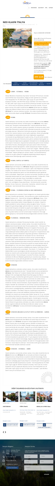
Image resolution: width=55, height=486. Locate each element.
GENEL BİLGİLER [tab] (41, 83)
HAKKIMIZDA (34, 7)
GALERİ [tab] (49, 83)
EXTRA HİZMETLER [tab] (25, 83)
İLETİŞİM (51, 7)
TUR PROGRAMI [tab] (7, 83)
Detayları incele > (24, 420)
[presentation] (35, 475)
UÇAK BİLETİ (41, 7)
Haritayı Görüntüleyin (12, 467)
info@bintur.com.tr (12, 464)
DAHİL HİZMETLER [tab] (16, 83)
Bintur (27, 2)
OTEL (46, 7)
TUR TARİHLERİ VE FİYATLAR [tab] (33, 83)
